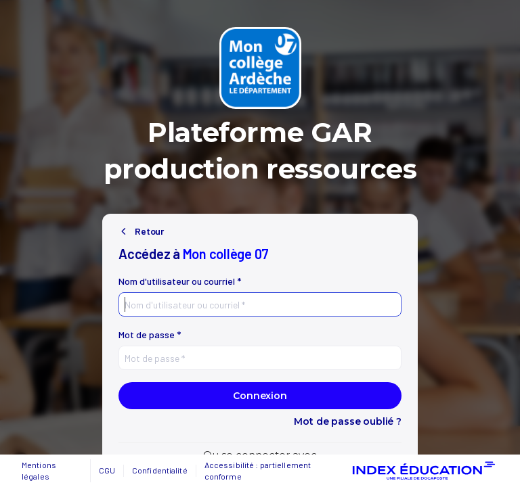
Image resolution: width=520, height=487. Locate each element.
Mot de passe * (149, 334)
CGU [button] (107, 470)
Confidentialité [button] (160, 470)
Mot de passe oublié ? (348, 421)
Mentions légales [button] (39, 470)
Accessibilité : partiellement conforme (257, 470)
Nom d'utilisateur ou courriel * (179, 281)
